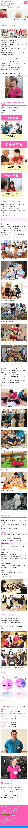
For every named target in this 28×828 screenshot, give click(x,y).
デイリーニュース (18, 820)
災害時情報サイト (4, 815)
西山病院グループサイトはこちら (14, 7)
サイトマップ (4, 818)
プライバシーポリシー (12, 818)
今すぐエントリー (14, 826)
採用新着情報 (4, 820)
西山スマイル (10, 820)
